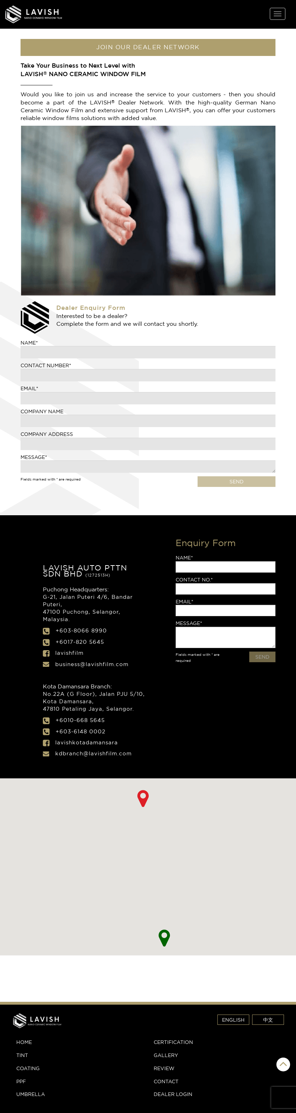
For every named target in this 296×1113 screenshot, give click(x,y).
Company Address (47, 434)
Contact (166, 1081)
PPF (21, 1081)
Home (24, 1042)
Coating (28, 1068)
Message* (34, 457)
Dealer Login (173, 1094)
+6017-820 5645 (80, 642)
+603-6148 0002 (81, 731)
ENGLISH (233, 1019)
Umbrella (30, 1094)
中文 (268, 1019)
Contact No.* (194, 579)
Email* (29, 388)
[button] (164, 938)
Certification (173, 1042)
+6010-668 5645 (80, 720)
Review (164, 1068)
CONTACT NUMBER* (46, 365)
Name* (29, 342)
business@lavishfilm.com (92, 664)
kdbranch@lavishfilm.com (93, 753)
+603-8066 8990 (81, 631)
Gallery (166, 1055)
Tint (22, 1055)
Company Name (42, 411)
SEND (236, 481)
